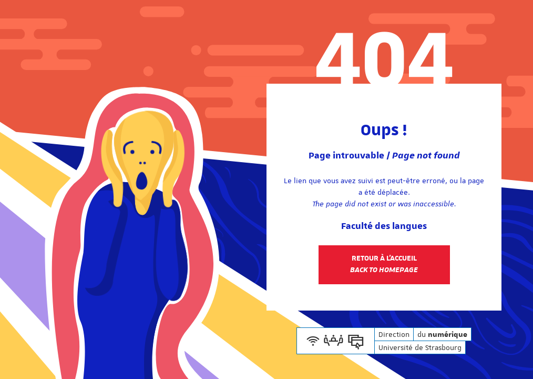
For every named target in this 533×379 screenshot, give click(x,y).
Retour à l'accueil (384, 264)
